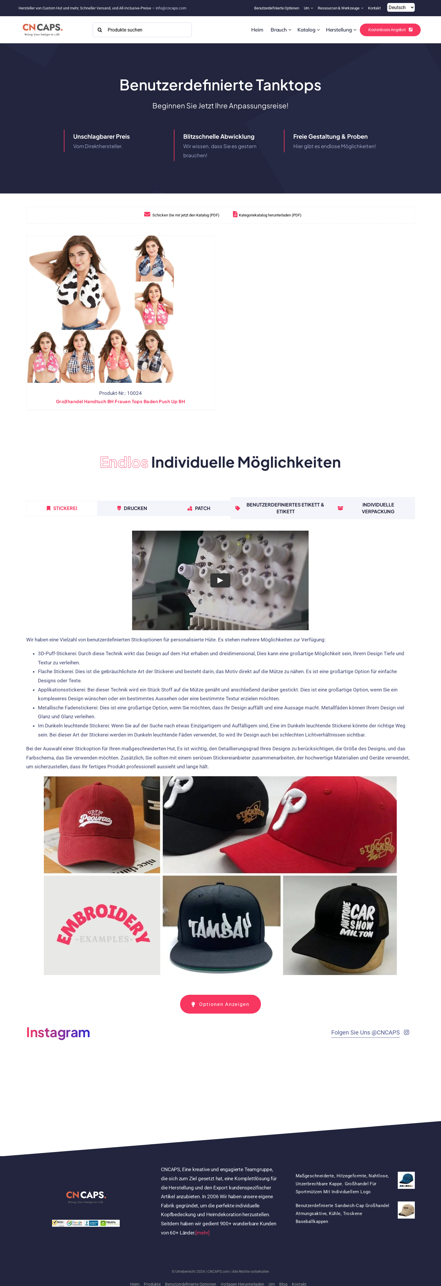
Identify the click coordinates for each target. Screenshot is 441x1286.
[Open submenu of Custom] (290, 30)
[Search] (100, 29)
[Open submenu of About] (312, 8)
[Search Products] (142, 29)
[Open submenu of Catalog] (318, 30)
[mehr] (202, 1233)
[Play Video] (220, 580)
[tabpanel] (220, 755)
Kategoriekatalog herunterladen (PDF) (263, 215)
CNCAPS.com (218, 1272)
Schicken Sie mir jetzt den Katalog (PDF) (177, 215)
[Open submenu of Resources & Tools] (363, 8)
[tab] (61, 508)
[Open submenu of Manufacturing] (355, 30)
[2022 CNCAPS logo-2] (42, 22)
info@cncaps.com (171, 8)
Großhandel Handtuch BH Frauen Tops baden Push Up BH (120, 401)
